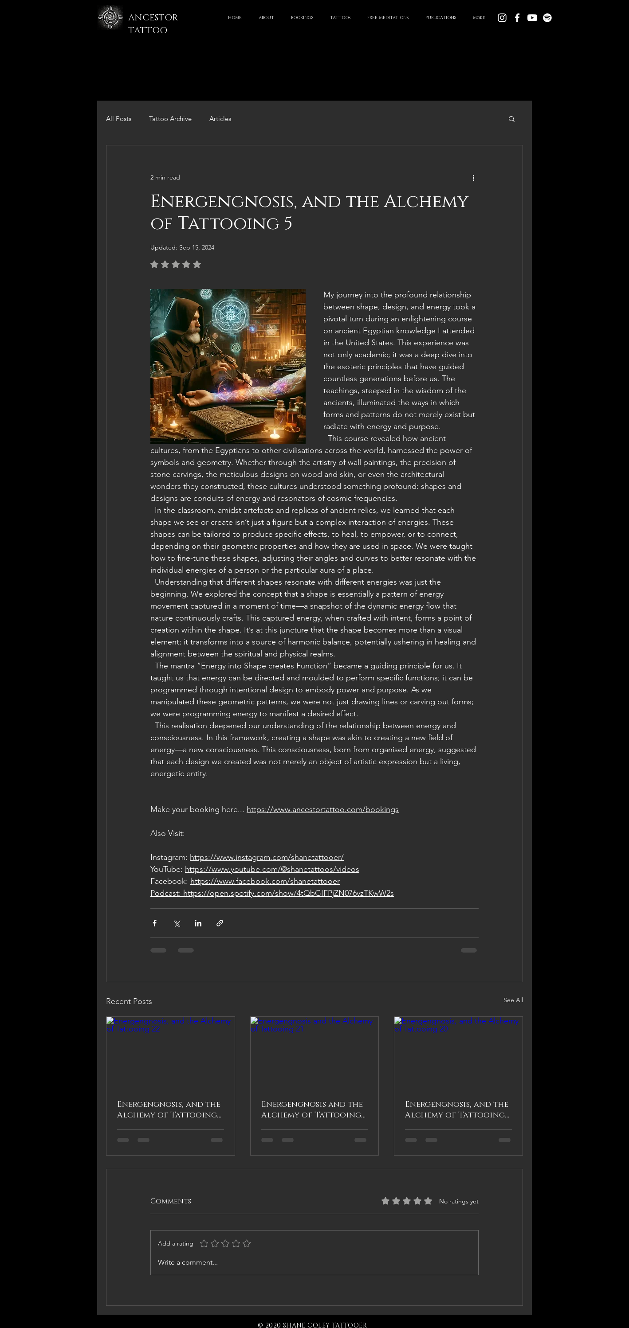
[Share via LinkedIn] (198, 923)
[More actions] (473, 177)
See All (513, 1000)
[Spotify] (547, 17)
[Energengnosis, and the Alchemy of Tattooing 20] (458, 1053)
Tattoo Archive (170, 118)
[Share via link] (220, 923)
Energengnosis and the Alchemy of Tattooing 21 (312, 1110)
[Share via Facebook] (154, 923)
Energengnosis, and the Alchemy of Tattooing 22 (168, 1110)
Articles (220, 118)
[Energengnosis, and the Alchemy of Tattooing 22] (170, 1053)
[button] (340, 18)
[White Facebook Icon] (517, 17)
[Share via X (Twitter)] (176, 923)
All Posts (118, 118)
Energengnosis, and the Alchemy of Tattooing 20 (456, 1110)
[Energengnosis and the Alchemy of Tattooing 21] (315, 1053)
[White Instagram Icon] (502, 17)
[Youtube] (532, 17)
